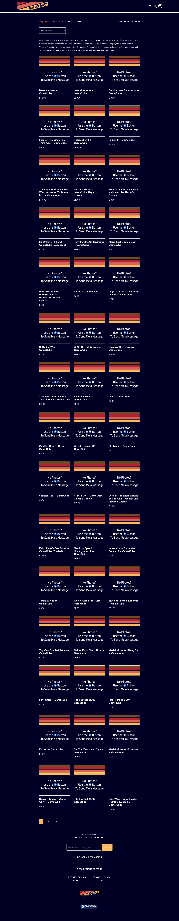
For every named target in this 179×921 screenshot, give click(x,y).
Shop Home (44, 22)
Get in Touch (99, 841)
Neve (19, 918)
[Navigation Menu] (160, 6)
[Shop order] (52, 30)
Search (107, 851)
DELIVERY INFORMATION (89, 861)
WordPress (39, 918)
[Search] (155, 6)
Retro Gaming (57, 22)
